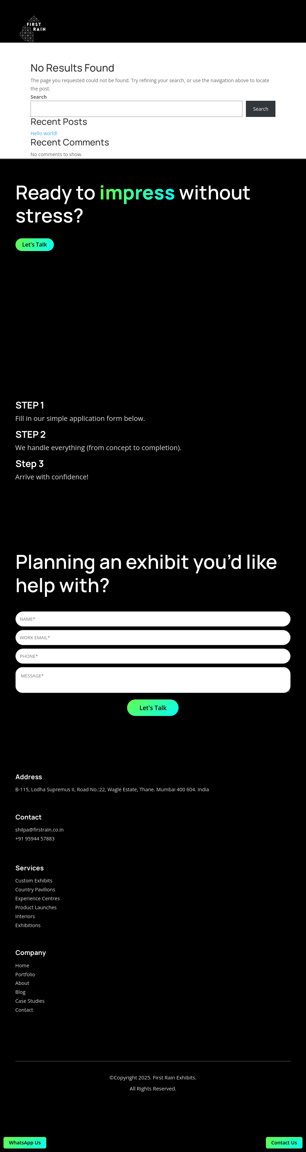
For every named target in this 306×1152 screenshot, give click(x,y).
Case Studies (30, 1001)
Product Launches (36, 907)
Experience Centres (37, 898)
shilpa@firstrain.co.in (39, 829)
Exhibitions (28, 925)
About (22, 983)
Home (22, 965)
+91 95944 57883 (35, 838)
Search (39, 97)
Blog (20, 992)
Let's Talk (34, 244)
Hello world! (44, 133)
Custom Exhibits (34, 880)
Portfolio (25, 974)
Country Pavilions (35, 889)
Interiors (25, 916)
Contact (24, 1010)
